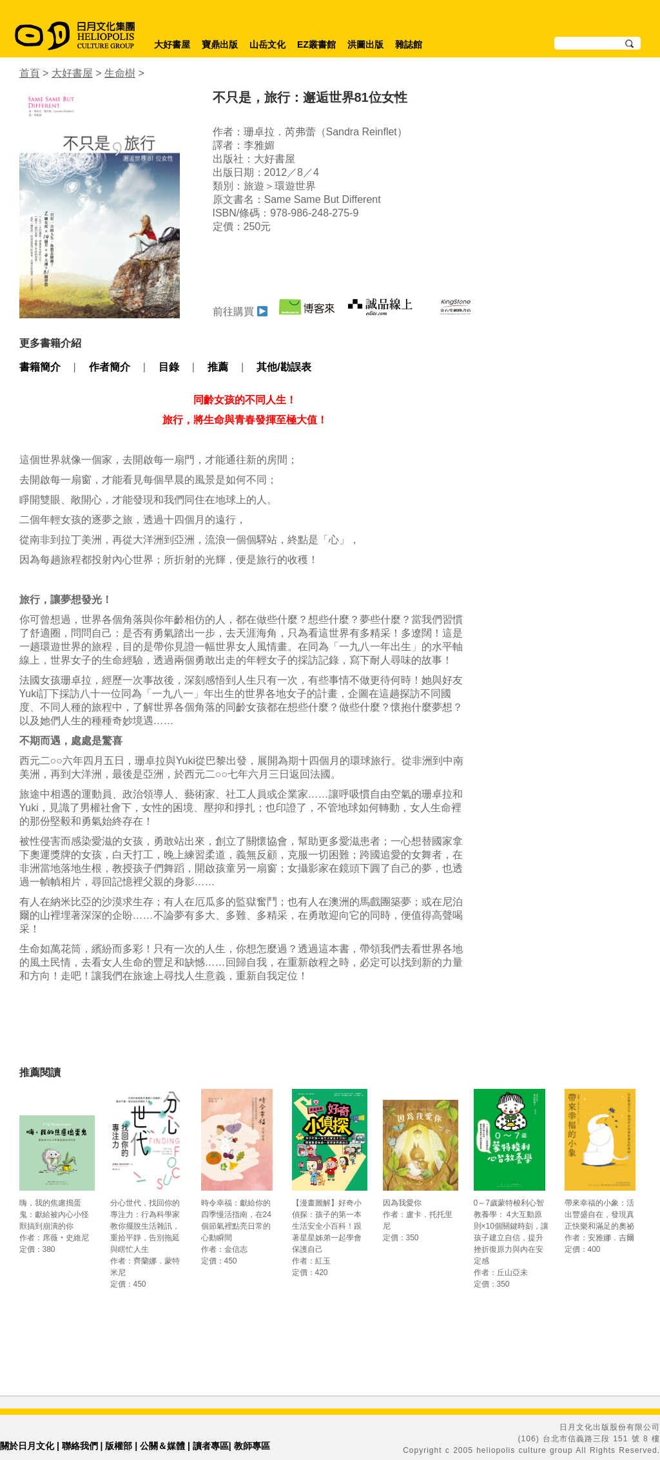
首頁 (29, 73)
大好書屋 (172, 44)
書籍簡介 (40, 366)
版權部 (118, 1446)
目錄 (169, 366)
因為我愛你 (402, 1202)
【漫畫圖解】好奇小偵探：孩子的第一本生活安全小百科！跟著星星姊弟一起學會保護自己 (327, 1226)
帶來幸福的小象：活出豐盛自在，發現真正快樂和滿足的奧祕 (599, 1214)
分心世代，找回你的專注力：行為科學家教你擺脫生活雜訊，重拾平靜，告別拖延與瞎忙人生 (145, 1226)
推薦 (218, 366)
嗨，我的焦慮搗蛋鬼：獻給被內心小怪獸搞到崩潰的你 (54, 1214)
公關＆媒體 (162, 1446)
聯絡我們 (80, 1446)
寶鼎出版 (220, 44)
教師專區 (252, 1446)
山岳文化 (267, 44)
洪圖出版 (365, 44)
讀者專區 (211, 1446)
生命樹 (119, 73)
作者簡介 (109, 366)
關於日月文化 (27, 1446)
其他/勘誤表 (284, 366)
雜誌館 (408, 44)
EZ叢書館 (316, 44)
